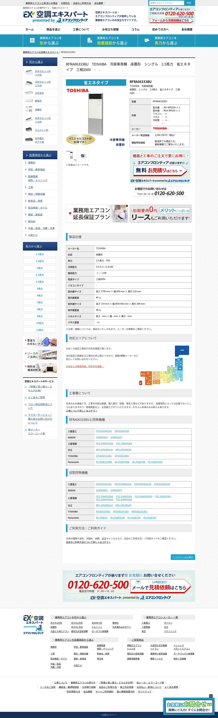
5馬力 (40, 302)
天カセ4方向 (56, 622)
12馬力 (39, 329)
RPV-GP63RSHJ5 (104, 505)
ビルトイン (97, 627)
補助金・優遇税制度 (69, 687)
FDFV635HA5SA (104, 484)
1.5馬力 (40, 254)
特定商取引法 (73, 691)
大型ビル (33, 235)
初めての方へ (160, 29)
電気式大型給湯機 (79, 631)
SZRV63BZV (102, 437)
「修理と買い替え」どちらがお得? (116, 682)
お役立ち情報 (110, 29)
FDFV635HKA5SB (142, 484)
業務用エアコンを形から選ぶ (70, 617)
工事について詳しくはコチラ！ (81, 410)
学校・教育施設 (36, 169)
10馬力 (39, 323)
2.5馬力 (40, 281)
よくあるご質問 (36, 397)
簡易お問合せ (189, 706)
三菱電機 (146, 627)
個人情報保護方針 (126, 691)
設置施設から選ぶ (40, 155)
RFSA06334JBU (121, 511)
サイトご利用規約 (104, 691)
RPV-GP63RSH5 (123, 505)
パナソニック (170, 631)
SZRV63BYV (102, 490)
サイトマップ (144, 691)
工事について (81, 29)
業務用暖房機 (133, 658)
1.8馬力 (40, 261)
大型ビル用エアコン (59, 631)
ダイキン (168, 622)
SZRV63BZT (117, 437)
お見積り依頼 (89, 687)
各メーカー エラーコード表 (150, 682)
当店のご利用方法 (82, 3)
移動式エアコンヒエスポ (134, 647)
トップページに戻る (183, 557)
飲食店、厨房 (35, 200)
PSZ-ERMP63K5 (124, 443)
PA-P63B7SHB (155, 461)
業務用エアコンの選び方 (83, 682)
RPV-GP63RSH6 (123, 449)
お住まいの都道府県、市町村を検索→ (85, 366)
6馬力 (40, 309)
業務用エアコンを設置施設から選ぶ (74, 639)
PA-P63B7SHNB (104, 461)
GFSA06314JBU (104, 455)
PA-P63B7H (101, 517)
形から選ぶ (36, 62)
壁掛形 (115, 622)
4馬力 (40, 295)
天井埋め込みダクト (121, 627)
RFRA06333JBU (139, 511)
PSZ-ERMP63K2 (124, 496)
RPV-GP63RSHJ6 (104, 449)
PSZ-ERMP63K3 (163, 496)
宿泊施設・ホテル (37, 207)
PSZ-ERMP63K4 (124, 499)
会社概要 (98, 3)
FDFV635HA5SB (162, 484)
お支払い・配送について (149, 687)
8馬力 (40, 316)
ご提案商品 (138, 639)
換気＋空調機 (180, 658)
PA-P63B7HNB (122, 461)
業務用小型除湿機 (158, 653)
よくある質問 (171, 687)
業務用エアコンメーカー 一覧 (162, 617)
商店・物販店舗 (36, 194)
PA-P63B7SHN (117, 517)
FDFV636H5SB (122, 431)
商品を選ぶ (53, 29)
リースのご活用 (47, 687)
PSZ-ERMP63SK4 (104, 499)
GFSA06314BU (122, 455)
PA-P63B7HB (138, 461)
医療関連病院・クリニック (105, 647)
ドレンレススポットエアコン (182, 647)
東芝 (144, 631)
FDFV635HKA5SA (122, 484)
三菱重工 (146, 622)
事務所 (31, 162)
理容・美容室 (35, 214)
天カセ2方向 (77, 622)
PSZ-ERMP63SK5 (104, 443)
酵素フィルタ (156, 658)
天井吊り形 (97, 622)
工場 (30, 187)
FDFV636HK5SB (104, 431)
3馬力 (40, 288)
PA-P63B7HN (134, 517)
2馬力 (40, 267)
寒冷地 (31, 221)
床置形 (53, 627)
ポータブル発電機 (100, 631)
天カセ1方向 (77, 627)
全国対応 (65, 3)
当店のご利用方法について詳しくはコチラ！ (88, 542)
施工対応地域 (126, 687)
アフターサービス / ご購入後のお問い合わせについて (40, 418)
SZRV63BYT (116, 490)
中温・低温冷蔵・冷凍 (55, 665)
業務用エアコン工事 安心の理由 (42, 3)
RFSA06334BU (103, 511)
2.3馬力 (40, 274)
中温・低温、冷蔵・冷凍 (41, 228)
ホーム (29, 29)
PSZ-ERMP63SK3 (143, 496)
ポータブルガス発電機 (184, 653)
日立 (166, 627)
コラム (135, 29)
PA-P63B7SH (149, 517)
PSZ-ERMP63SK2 (104, 496)
